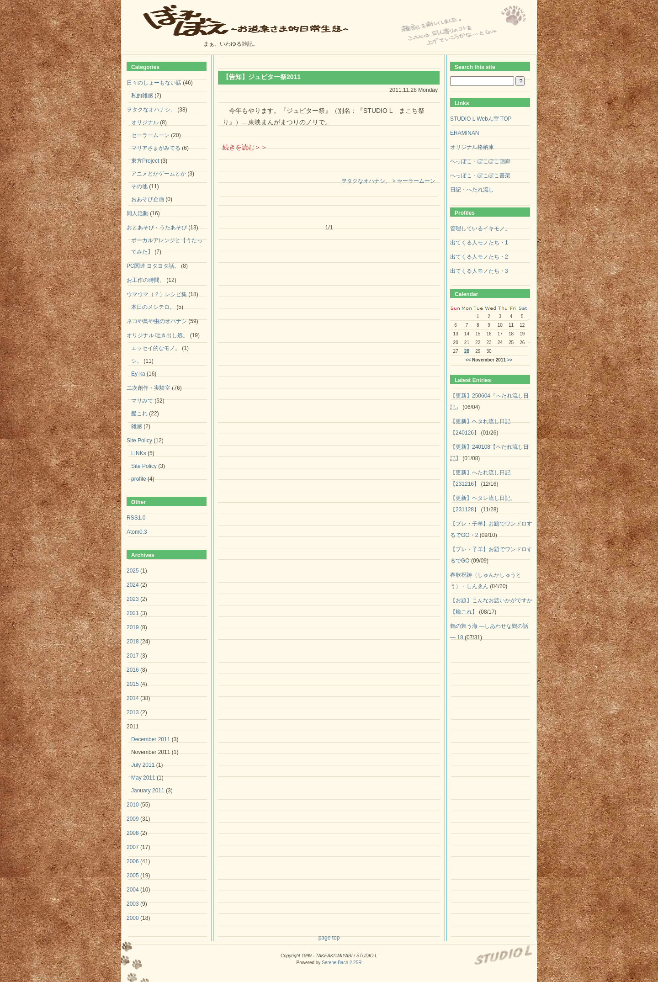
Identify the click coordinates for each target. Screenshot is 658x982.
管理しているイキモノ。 (480, 228)
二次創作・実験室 (148, 388)
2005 (133, 875)
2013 (133, 712)
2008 (133, 833)
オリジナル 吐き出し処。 (157, 335)
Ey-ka (138, 374)
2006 (133, 861)
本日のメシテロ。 (153, 307)
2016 (133, 670)
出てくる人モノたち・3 (479, 271)
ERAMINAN (464, 133)
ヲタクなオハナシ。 (151, 109)
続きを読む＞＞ (245, 147)
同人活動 (138, 213)
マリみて (142, 401)
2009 (133, 819)
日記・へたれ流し (472, 189)
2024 (133, 585)
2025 (133, 571)
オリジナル (145, 122)
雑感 (136, 426)
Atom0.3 (137, 532)
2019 (133, 627)
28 (466, 351)
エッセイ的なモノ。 (155, 348)
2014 (133, 698)
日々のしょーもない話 (154, 83)
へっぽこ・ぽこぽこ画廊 (480, 161)
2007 (133, 847)
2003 (133, 904)
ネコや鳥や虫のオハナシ (157, 321)
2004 (133, 889)
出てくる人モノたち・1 (479, 242)
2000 (133, 918)
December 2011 (150, 739)
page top (329, 937)
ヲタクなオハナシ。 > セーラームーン (388, 181)
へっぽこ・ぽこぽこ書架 (480, 175)
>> (510, 359)
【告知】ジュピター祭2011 (262, 76)
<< (468, 359)
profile (138, 479)
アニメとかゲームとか (158, 173)
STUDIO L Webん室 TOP (480, 119)
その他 (139, 186)
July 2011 (142, 765)
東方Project (145, 161)
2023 (133, 599)
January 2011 (147, 790)
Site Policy (139, 440)
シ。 (136, 361)
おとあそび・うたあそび (157, 227)
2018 (133, 641)
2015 (133, 684)
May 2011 (143, 778)
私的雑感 (142, 95)
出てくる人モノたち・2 (479, 257)
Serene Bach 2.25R (341, 962)
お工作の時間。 (146, 280)
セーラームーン (150, 135)
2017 (133, 656)
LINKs (138, 453)
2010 (133, 805)
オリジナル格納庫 (472, 147)
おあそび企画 (147, 199)
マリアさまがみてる (155, 148)
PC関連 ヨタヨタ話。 (153, 266)
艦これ (139, 413)
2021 (133, 613)
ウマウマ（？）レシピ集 (157, 294)
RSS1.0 (136, 518)
